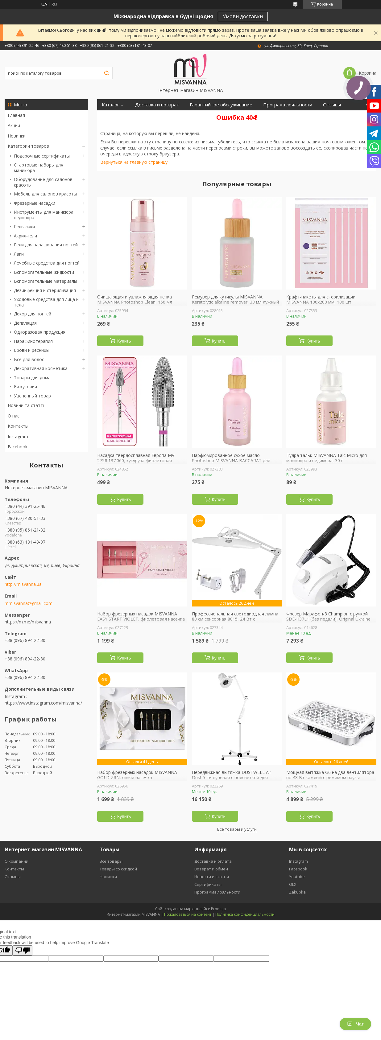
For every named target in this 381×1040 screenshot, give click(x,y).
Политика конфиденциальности (245, 914)
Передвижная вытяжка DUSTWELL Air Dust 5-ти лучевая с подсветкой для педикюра (231, 778)
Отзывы (332, 104)
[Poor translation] (22, 950)
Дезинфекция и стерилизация (45, 290)
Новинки (17, 136)
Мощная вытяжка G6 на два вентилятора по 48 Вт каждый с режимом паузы (330, 775)
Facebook (17, 447)
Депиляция (25, 323)
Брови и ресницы (31, 350)
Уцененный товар (32, 396)
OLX (292, 884)
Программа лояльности (217, 892)
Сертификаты (208, 884)
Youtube (297, 876)
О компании (16, 861)
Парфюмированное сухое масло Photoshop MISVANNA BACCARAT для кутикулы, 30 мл (231, 461)
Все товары (111, 861)
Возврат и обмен (211, 869)
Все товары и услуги (237, 829)
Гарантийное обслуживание (221, 104)
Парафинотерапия (33, 341)
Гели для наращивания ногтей (46, 245)
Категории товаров (28, 146)
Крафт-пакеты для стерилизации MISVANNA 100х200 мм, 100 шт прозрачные (320, 302)
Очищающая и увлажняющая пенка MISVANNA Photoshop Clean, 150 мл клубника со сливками (134, 302)
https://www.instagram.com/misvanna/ (43, 703)
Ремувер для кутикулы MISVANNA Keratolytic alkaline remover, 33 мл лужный (235, 299)
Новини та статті (26, 405)
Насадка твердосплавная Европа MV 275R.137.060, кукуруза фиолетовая (135, 458)
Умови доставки (243, 16)
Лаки (19, 254)
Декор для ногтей (32, 314)
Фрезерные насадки (34, 203)
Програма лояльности (287, 104)
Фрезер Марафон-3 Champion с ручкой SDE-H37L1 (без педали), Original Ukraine (328, 616)
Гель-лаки (24, 226)
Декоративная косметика (41, 368)
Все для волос (29, 359)
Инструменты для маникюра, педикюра (44, 214)
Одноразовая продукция (39, 332)
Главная (16, 115)
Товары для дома (32, 377)
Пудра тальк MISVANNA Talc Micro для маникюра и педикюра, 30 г (326, 458)
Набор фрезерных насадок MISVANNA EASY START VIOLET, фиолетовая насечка (141, 616)
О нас (13, 416)
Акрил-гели (25, 236)
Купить (124, 341)
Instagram (18, 436)
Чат (355, 1024)
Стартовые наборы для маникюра (38, 167)
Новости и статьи (211, 876)
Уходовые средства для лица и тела (46, 302)
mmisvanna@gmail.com (28, 603)
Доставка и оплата (213, 861)
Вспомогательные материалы (45, 281)
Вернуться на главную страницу (134, 162)
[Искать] (106, 73)
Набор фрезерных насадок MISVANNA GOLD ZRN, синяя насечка (137, 775)
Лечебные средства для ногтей (47, 263)
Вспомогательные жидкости (44, 272)
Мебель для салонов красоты (45, 194)
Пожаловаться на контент (187, 914)
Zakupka (297, 892)
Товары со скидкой (118, 869)
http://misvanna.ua (23, 584)
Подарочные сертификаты (42, 156)
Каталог (110, 104)
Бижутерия (25, 386)
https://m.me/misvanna (28, 622)
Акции (14, 125)
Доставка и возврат (157, 104)
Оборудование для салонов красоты (43, 182)
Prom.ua (218, 908)
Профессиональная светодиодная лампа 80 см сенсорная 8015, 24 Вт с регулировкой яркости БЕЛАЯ (235, 619)
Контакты (18, 426)
